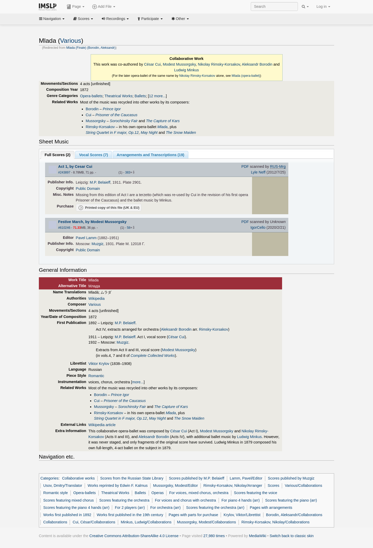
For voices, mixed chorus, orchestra (198, 493)
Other (180, 19)
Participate (150, 19)
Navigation (51, 19)
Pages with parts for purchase (193, 515)
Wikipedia (96, 298)
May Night (149, 132)
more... (138, 382)
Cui (88, 115)
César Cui (152, 64)
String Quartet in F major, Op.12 (112, 132)
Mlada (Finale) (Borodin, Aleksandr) (91, 48)
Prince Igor (112, 109)
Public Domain (88, 188)
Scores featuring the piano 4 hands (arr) (76, 507)
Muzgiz (98, 244)
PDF (245, 166)
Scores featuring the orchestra (124, 500)
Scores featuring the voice (255, 493)
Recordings (115, 19)
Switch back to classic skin (292, 536)
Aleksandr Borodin (257, 64)
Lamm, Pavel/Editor (246, 478)
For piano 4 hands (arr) (240, 500)
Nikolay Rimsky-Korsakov (219, 64)
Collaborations (55, 522)
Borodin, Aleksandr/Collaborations (294, 515)
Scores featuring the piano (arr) (291, 500)
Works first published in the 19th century (130, 515)
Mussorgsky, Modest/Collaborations (206, 522)
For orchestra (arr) (165, 507)
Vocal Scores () (93, 155)
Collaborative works (78, 478)
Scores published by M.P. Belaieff (196, 478)
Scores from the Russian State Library (131, 478)
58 (128, 228)
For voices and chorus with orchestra (185, 500)
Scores (83, 19)
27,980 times (214, 536)
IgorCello (258, 227)
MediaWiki (257, 536)
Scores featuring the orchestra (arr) (215, 507)
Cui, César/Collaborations (94, 522)
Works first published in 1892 (67, 515)
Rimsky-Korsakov (100, 127)
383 (127, 172)
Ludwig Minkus (186, 70)
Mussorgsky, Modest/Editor (175, 485)
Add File (103, 6)
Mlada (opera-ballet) (246, 76)
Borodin (92, 109)
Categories (49, 478)
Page (76, 6)
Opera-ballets (91, 96)
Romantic (96, 376)
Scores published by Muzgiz (291, 478)
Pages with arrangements (271, 507)
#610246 (64, 228)
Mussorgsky (96, 121)
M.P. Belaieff (100, 182)
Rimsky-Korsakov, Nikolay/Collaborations (275, 522)
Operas (158, 493)
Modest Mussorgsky (179, 64)
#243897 (64, 172)
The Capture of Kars (163, 121)
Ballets (140, 96)
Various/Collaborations (303, 485)
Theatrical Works (119, 96)
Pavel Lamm (86, 238)
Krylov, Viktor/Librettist (242, 515)
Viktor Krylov (98, 364)
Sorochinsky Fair (124, 121)
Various (70, 40)
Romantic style (55, 493)
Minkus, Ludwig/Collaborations (146, 522)
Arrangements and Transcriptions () (150, 155)
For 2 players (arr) (130, 507)
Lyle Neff (258, 172)
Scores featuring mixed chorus (68, 500)
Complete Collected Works (153, 355)
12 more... (157, 96)
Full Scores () (57, 155)
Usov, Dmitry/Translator (62, 485)
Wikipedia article (102, 425)
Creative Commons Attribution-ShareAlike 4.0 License (133, 536)
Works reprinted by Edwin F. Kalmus (118, 485)
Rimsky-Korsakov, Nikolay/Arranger (232, 485)
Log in (323, 6)
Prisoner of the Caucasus (116, 115)
